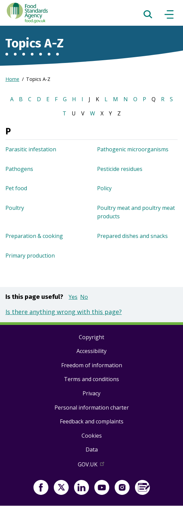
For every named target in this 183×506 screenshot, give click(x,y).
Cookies (92, 435)
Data (92, 449)
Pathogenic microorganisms (132, 149)
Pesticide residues (119, 169)
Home (12, 79)
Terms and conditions (91, 379)
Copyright (91, 337)
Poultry (14, 208)
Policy (104, 188)
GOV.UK (92, 466)
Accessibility (91, 351)
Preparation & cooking (34, 236)
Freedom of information (91, 365)
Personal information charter (91, 407)
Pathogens (19, 169)
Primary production (30, 255)
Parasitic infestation (30, 149)
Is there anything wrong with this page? (63, 312)
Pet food (16, 188)
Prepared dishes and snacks (132, 236)
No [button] (84, 297)
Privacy (91, 393)
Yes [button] (73, 297)
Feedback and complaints (91, 421)
